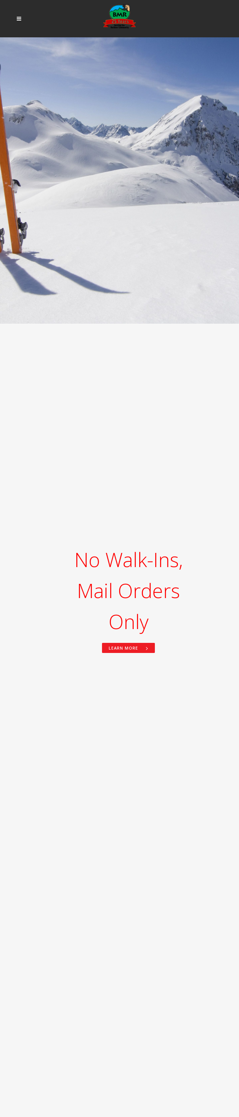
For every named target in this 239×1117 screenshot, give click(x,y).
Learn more (128, 648)
